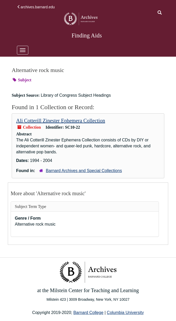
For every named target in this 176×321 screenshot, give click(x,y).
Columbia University (125, 312)
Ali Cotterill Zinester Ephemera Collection (60, 120)
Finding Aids (86, 35)
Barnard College (88, 312)
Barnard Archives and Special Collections (84, 170)
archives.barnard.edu (36, 7)
